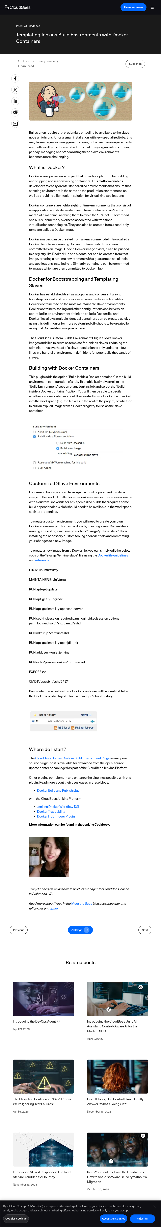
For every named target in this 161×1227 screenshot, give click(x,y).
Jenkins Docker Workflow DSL (58, 807)
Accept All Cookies (113, 1219)
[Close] (154, 1207)
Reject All (142, 1219)
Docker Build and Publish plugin (59, 790)
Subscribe (135, 63)
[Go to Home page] (17, 7)
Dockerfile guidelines (113, 555)
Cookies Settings (16, 1219)
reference (42, 560)
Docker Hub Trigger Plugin (56, 816)
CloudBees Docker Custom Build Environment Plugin (73, 758)
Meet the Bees (81, 903)
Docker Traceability (51, 811)
